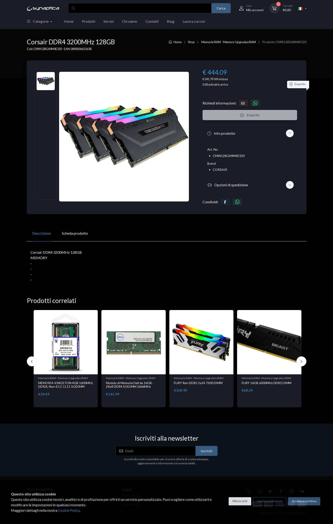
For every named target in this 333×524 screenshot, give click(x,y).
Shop (191, 42)
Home (69, 21)
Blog (170, 21)
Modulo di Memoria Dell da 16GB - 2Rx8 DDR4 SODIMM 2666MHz (130, 385)
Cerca (221, 8)
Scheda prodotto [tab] (75, 233)
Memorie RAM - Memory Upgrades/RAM (228, 42)
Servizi (108, 21)
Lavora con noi (194, 21)
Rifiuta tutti (240, 501)
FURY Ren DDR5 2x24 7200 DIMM (198, 383)
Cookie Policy (69, 510)
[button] (250, 133)
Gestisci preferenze (269, 501)
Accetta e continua (304, 501)
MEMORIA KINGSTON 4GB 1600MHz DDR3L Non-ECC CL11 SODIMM (65, 385)
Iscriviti (206, 451)
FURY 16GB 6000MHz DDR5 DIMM (266, 383)
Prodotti (88, 21)
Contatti (152, 21)
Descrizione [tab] (41, 233)
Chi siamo (129, 21)
